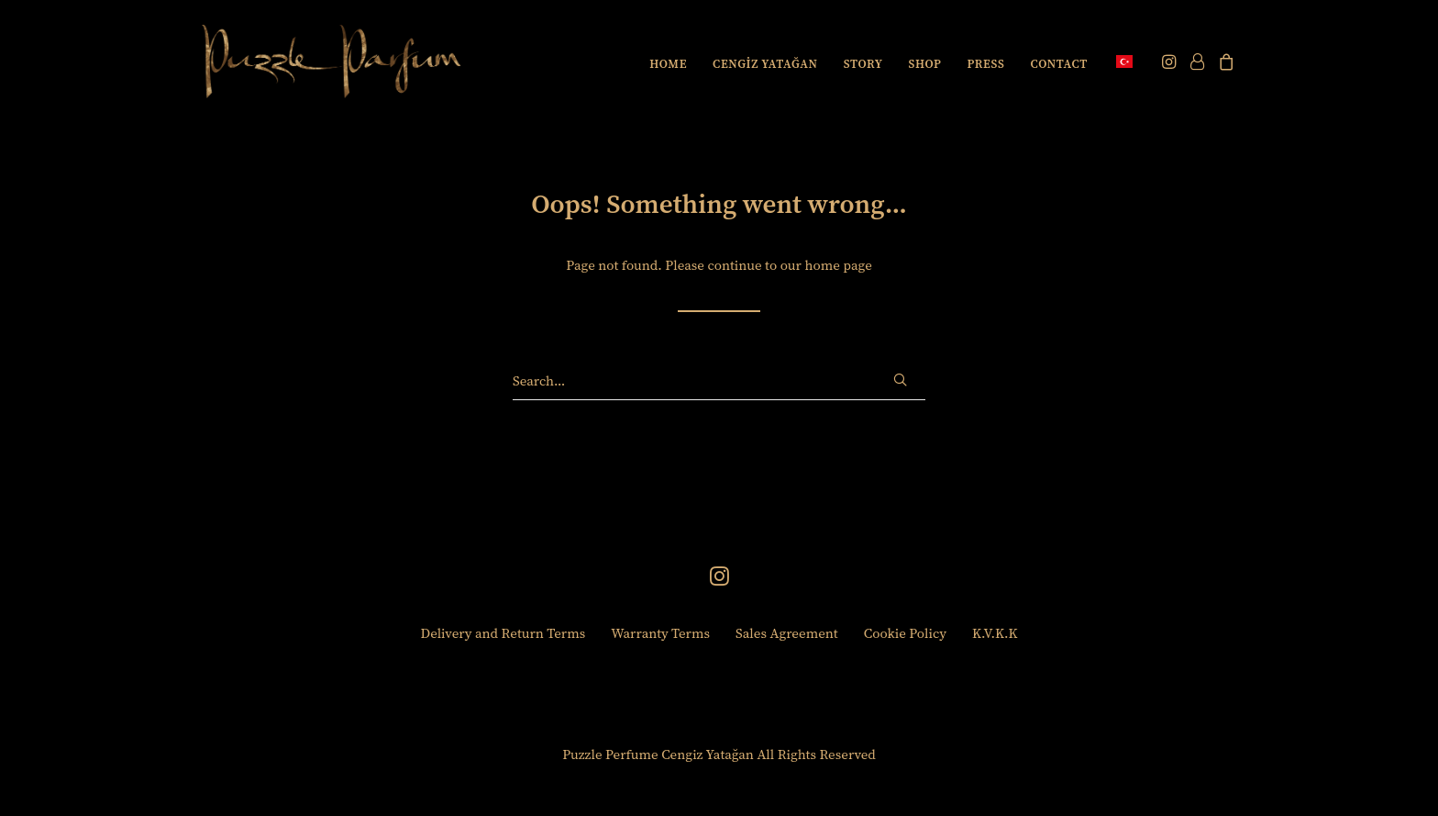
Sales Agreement (787, 633)
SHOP (925, 64)
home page (837, 264)
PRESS (985, 64)
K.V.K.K (995, 633)
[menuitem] (668, 63)
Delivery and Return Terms (503, 633)
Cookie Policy (905, 633)
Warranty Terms (660, 633)
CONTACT (1059, 64)
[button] (1170, 61)
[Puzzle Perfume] (331, 61)
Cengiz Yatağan (707, 754)
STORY (863, 64)
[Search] (719, 381)
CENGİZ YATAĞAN (765, 64)
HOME (668, 64)
